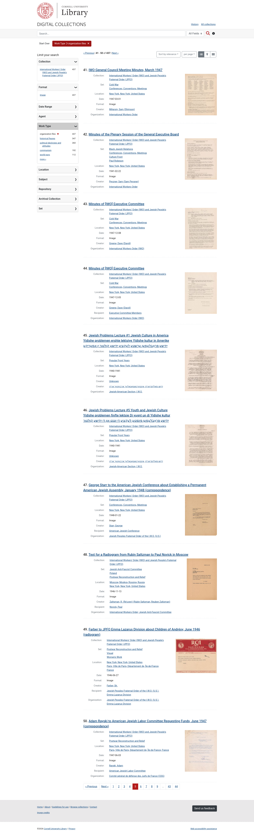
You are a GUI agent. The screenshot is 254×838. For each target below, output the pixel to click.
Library (74, 11)
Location (44, 169)
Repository (45, 189)
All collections (208, 24)
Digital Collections (61, 24)
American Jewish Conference (124, 531)
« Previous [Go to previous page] (91, 786)
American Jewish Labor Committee (127, 771)
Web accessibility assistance (203, 828)
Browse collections (79, 807)
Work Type (45, 126)
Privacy (72, 828)
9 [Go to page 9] (157, 786)
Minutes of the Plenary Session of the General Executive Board (134, 134)
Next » (115, 53)
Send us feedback (204, 808)
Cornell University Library (55, 828)
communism (46, 150)
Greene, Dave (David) (120, 243)
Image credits (43, 812)
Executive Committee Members (125, 313)
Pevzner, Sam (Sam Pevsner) (124, 181)
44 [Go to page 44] (176, 786)
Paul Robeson (116, 160)
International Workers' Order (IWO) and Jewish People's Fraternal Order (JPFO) (53, 72)
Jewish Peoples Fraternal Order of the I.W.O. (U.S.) (135, 536)
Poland (113, 573)
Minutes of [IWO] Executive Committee (116, 204)
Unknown (114, 381)
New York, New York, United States (127, 93)
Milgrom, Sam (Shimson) (122, 109)
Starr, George (115, 525)
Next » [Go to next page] (105, 786)
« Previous (88, 53)
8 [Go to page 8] (152, 786)
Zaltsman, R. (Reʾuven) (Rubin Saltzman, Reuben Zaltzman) (140, 601)
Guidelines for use (60, 807)
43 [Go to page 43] (169, 786)
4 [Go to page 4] (130, 786)
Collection (44, 61)
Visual (110, 653)
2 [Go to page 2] (119, 786)
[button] (71, 44)
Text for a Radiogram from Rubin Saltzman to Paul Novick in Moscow (138, 555)
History (195, 24)
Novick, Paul (116, 607)
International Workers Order (123, 114)
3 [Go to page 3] (124, 786)
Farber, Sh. (112, 685)
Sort (167, 54)
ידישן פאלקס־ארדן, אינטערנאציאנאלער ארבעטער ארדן (136, 386)
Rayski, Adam (116, 765)
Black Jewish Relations (121, 149)
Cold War (114, 84)
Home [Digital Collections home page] (40, 807)
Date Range (45, 106)
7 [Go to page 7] (146, 786)
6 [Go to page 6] (141, 786)
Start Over (44, 43)
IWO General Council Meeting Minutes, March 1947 (125, 70)
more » (43, 159)
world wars (45, 154)
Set (41, 208)
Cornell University (45, 11)
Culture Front (116, 157)
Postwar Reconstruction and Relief (127, 577)
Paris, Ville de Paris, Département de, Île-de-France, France (139, 750)
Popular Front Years (119, 360)
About (47, 807)
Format (43, 87)
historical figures (47, 138)
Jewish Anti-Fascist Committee (126, 569)
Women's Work (114, 657)
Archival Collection (49, 198)
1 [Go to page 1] (113, 786)
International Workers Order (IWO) (126, 248)
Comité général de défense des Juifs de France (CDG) (136, 776)
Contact (93, 807)
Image (43, 95)
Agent (42, 116)
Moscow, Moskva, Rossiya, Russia (127, 582)
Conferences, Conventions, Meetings (128, 88)
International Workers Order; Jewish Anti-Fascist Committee (140, 612)
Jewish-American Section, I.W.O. (125, 391)
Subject (43, 179)
